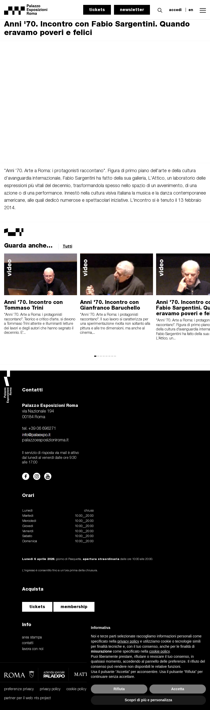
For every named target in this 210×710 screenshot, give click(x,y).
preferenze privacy (19, 689)
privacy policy (50, 689)
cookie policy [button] (159, 651)
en (190, 10)
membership (74, 606)
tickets (97, 9)
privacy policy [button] (128, 641)
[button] (158, 9)
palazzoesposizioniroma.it (45, 440)
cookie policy (76, 689)
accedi (175, 10)
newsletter (132, 9)
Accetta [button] (177, 689)
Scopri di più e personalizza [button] (148, 700)
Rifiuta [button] (119, 689)
